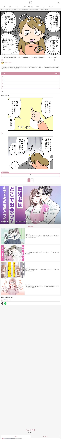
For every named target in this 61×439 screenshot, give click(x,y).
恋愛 (10, 6)
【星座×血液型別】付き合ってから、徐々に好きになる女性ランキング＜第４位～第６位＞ (42, 287)
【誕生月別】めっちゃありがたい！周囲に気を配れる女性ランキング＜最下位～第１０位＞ (42, 236)
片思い (17, 6)
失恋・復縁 (30, 6)
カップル (24, 6)
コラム (37, 6)
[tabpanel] (30, 205)
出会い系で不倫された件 (6, 299)
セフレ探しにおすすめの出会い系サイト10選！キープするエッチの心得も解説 (42, 253)
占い (44, 6)
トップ (3, 6)
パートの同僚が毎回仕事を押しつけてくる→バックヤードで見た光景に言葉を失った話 (42, 270)
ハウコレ (2, 9)
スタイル (51, 6)
